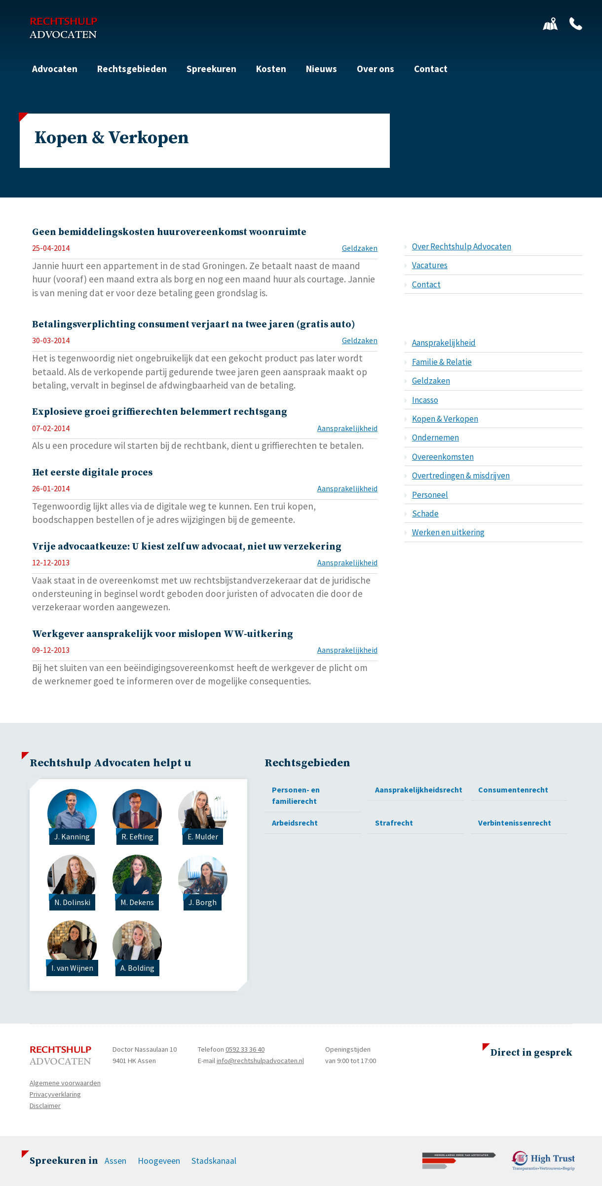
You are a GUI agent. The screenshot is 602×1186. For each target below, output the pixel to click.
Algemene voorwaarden (65, 1082)
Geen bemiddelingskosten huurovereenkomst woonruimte (169, 232)
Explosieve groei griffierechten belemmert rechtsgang (159, 412)
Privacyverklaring (55, 1094)
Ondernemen (435, 437)
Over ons (375, 69)
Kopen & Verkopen (445, 418)
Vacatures (430, 265)
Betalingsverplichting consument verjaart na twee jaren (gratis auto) (193, 324)
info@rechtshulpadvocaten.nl (260, 1060)
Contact (431, 69)
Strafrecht (394, 823)
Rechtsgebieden (132, 69)
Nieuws (321, 69)
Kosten (271, 69)
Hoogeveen (159, 1160)
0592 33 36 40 (245, 1049)
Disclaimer (45, 1105)
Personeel (430, 494)
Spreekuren (211, 69)
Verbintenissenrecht (514, 823)
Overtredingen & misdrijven (461, 475)
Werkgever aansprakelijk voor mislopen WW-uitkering (162, 634)
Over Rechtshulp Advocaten (461, 246)
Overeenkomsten (443, 456)
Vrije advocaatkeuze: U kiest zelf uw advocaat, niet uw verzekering (186, 547)
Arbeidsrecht (295, 823)
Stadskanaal (213, 1160)
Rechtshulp (63, 28)
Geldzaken (359, 248)
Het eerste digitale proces (92, 472)
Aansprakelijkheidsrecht (418, 789)
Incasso (425, 400)
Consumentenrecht (513, 789)
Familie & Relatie (442, 361)
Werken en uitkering (448, 532)
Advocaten (54, 69)
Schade (425, 513)
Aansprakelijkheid (347, 428)
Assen (115, 1160)
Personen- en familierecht (296, 795)
